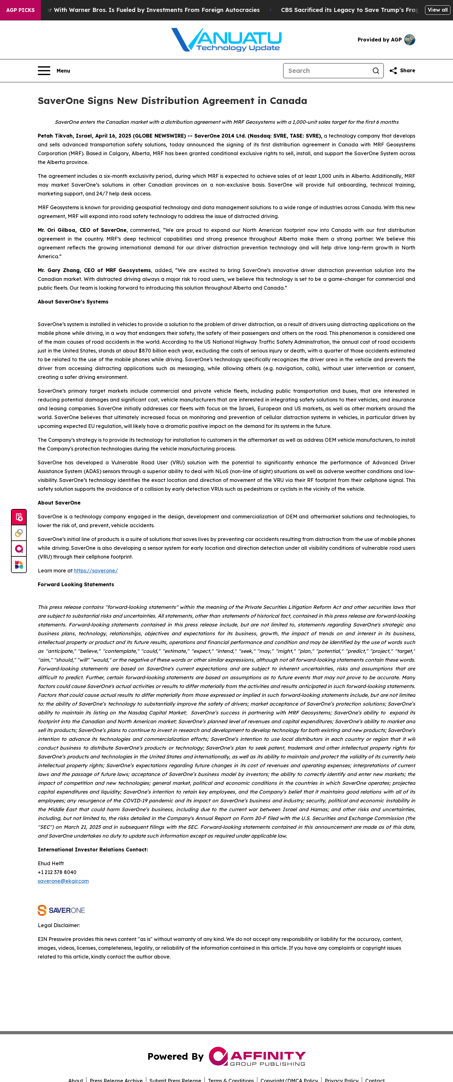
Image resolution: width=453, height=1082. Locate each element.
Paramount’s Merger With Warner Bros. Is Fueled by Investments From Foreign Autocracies (135, 10)
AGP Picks (20, 10)
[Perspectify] (19, 533)
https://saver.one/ (96, 570)
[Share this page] (402, 70)
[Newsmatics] (19, 564)
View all (438, 10)
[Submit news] (19, 517)
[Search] (325, 70)
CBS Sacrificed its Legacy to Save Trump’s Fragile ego (369, 10)
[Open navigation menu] (54, 70)
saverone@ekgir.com (63, 881)
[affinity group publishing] (19, 549)
